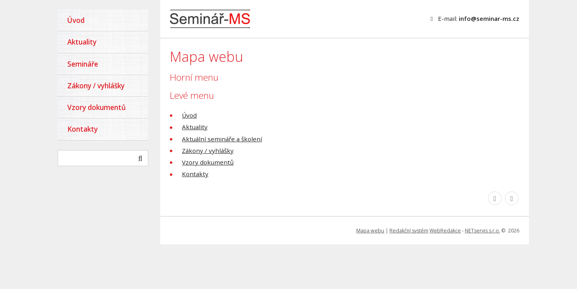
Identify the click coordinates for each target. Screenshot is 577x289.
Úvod (189, 115)
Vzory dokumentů (208, 162)
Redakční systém (408, 230)
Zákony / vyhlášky (208, 151)
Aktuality (195, 127)
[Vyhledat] (140, 158)
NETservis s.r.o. (482, 230)
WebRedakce (445, 230)
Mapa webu (370, 230)
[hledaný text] (103, 158)
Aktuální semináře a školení (222, 139)
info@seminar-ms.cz (489, 18)
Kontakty (195, 174)
